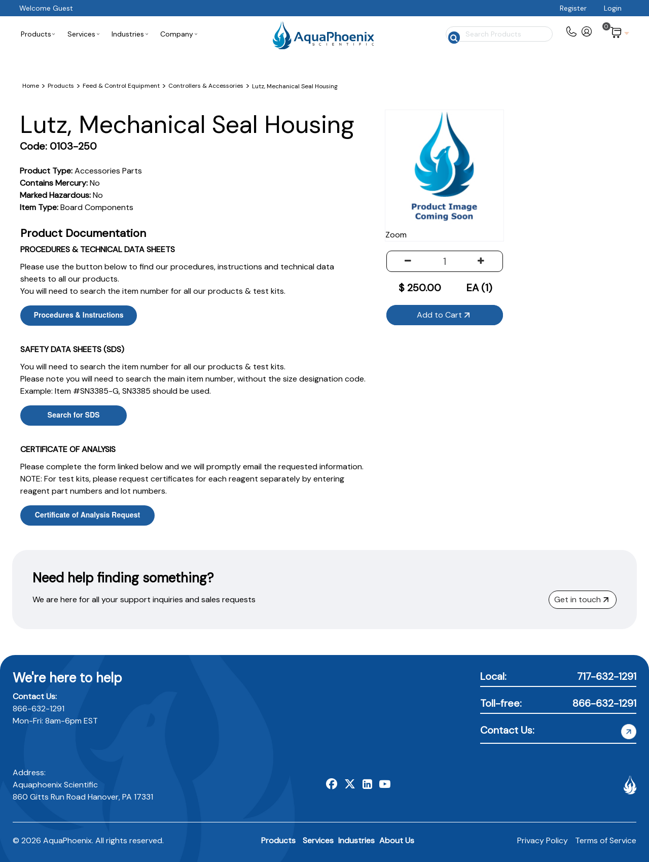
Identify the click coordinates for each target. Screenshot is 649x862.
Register (573, 8)
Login (613, 8)
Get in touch (581, 599)
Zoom (482, 215)
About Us (396, 840)
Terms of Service (605, 840)
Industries (356, 840)
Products (278, 840)
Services (318, 840)
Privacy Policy (542, 840)
